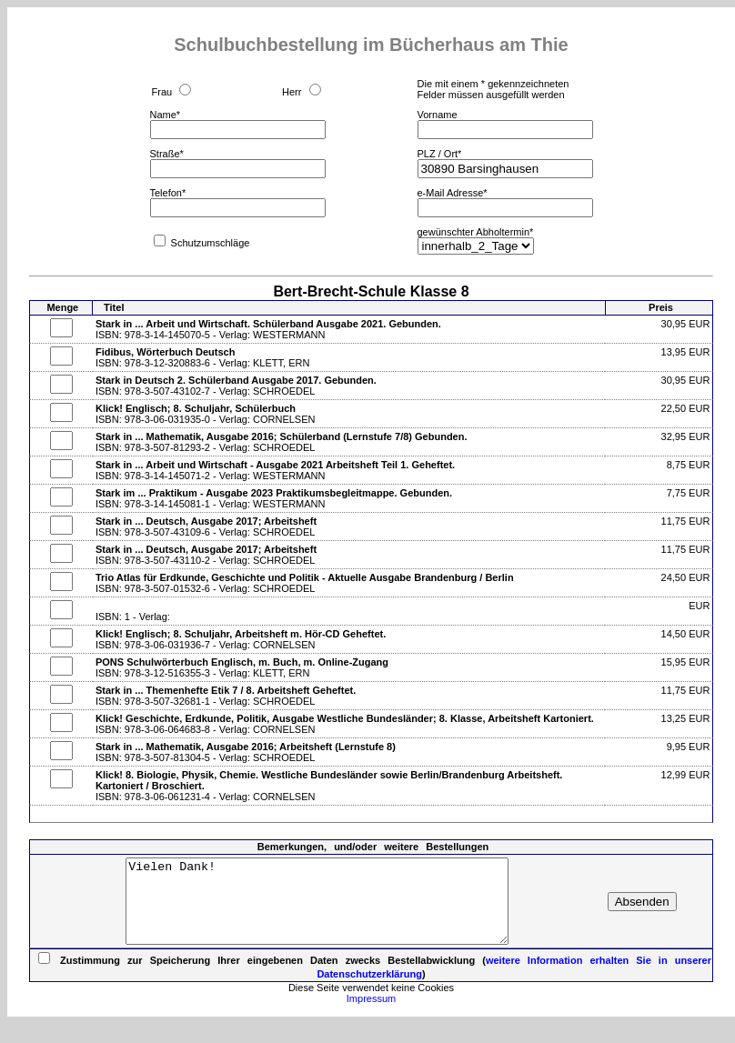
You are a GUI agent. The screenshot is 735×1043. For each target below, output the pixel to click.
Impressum (371, 1014)
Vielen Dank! (317, 909)
